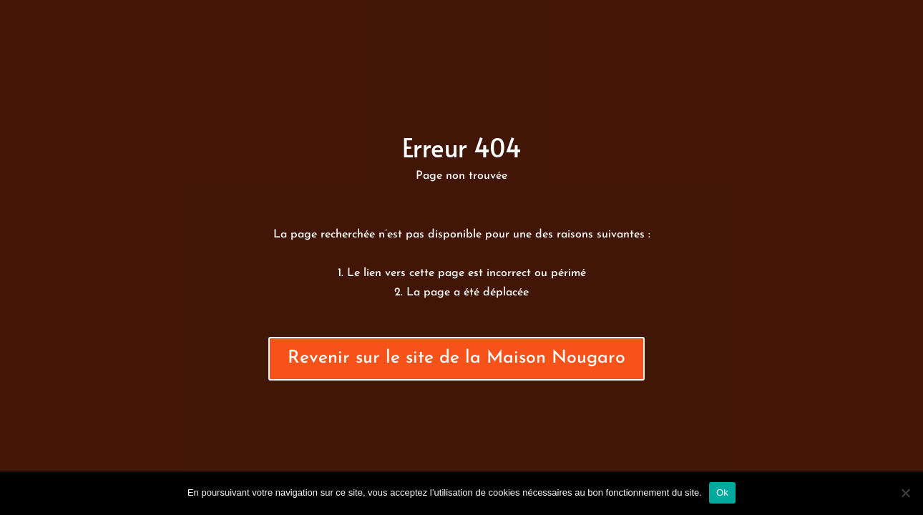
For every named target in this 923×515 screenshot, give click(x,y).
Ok (722, 492)
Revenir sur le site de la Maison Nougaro (456, 358)
